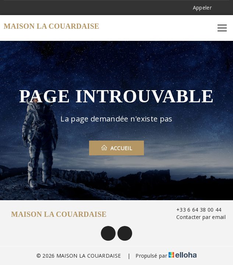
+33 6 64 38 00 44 (194, 209)
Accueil (116, 148)
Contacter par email (197, 216)
